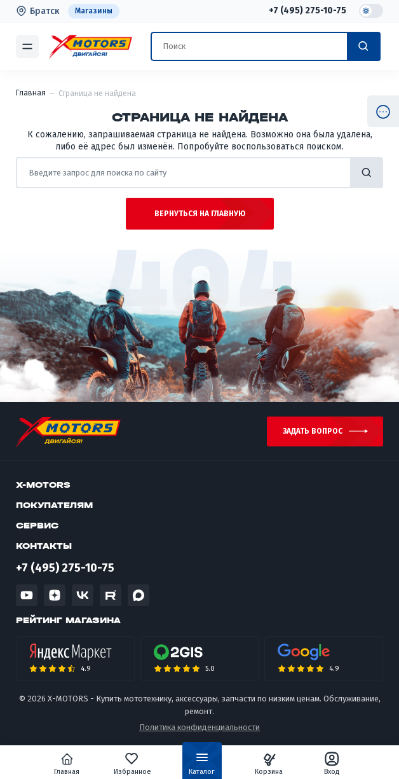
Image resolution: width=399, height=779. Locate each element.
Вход (329, 764)
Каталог (202, 766)
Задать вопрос (312, 431)
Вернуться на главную (199, 213)
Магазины (93, 10)
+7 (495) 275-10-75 (307, 11)
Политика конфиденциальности (199, 728)
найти (366, 172)
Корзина (267, 764)
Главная (70, 764)
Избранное (134, 764)
